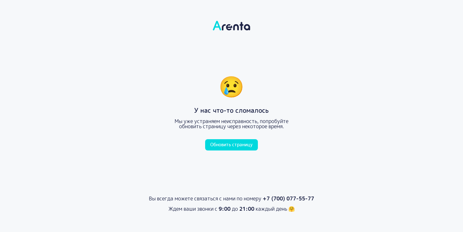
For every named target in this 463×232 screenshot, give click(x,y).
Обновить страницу (231, 144)
